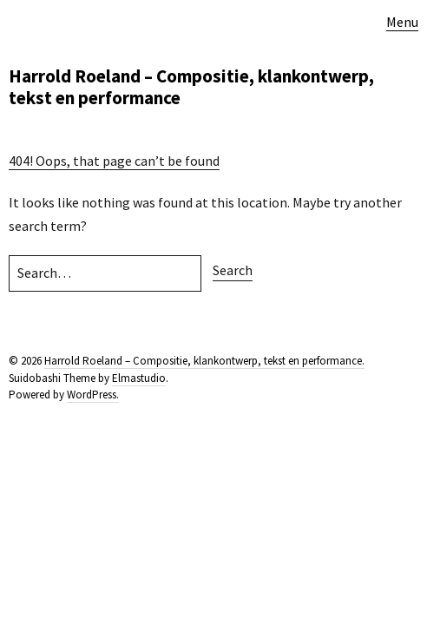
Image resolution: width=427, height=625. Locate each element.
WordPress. (93, 394)
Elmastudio (139, 378)
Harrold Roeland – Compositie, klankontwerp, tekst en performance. (204, 360)
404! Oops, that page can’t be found (114, 160)
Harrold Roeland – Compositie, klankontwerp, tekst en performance (191, 86)
